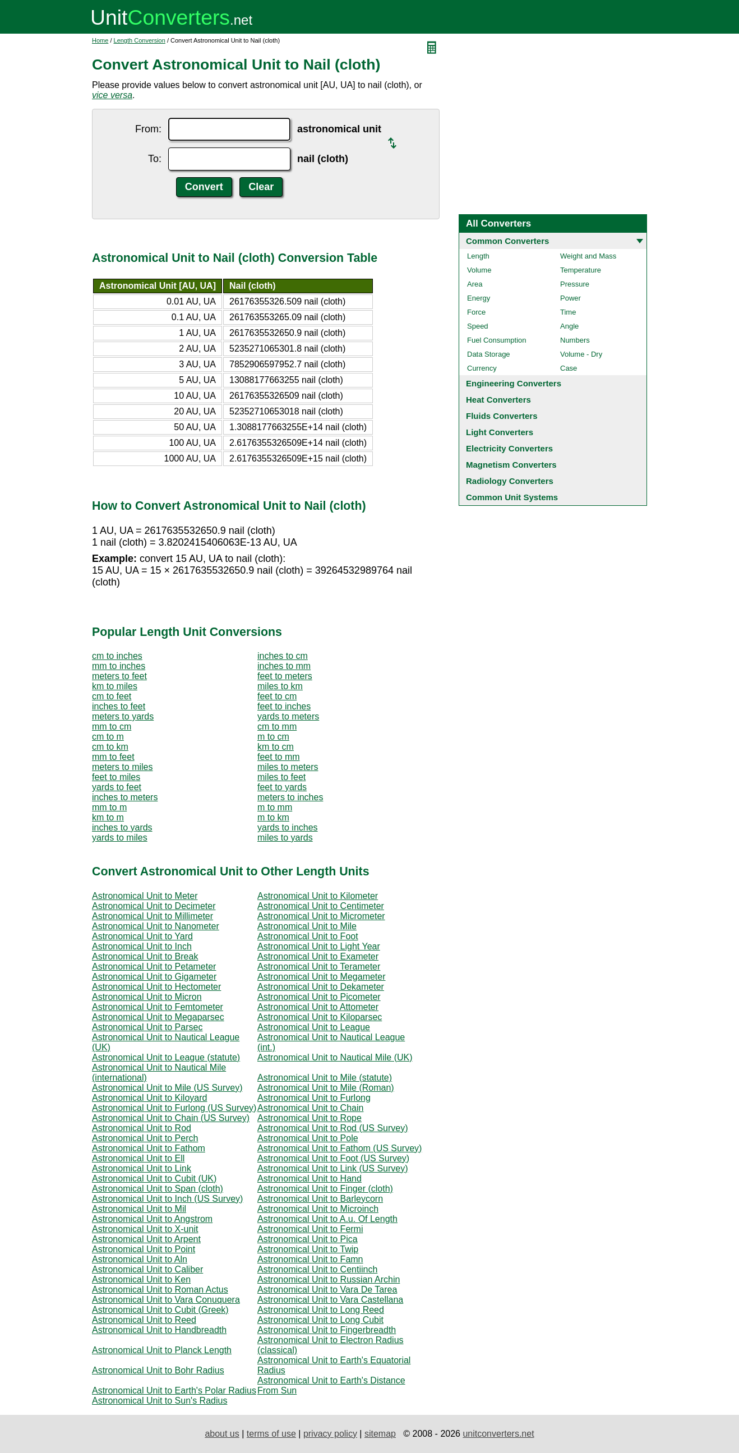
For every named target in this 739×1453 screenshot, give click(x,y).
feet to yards (282, 787)
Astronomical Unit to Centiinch (317, 1269)
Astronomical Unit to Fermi (310, 1229)
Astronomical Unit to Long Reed (320, 1309)
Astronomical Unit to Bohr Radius (158, 1370)
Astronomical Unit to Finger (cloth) (325, 1188)
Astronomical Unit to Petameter (154, 966)
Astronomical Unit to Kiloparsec (319, 1017)
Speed (477, 326)
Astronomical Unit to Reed (144, 1320)
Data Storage (488, 354)
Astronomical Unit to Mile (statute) (324, 1077)
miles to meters (287, 767)
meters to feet (119, 676)
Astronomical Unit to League (313, 1027)
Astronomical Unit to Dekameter (320, 986)
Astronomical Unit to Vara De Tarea (327, 1289)
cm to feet (111, 696)
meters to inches (290, 797)
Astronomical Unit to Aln (139, 1259)
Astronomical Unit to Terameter (318, 966)
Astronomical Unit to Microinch (317, 1209)
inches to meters (125, 797)
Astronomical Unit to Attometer (317, 1007)
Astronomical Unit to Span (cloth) (157, 1188)
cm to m (108, 736)
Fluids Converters (502, 416)
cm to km (110, 746)
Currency (482, 368)
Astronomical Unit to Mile (307, 926)
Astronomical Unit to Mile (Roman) (325, 1087)
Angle (569, 326)
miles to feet (281, 777)
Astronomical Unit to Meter (145, 896)
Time (568, 312)
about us (222, 1433)
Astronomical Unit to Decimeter (154, 906)
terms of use (271, 1433)
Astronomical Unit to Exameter (317, 956)
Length (478, 256)
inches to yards (122, 827)
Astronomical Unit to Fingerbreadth (326, 1330)
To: (154, 158)
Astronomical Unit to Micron (147, 997)
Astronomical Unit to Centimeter (320, 906)
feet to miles (116, 777)
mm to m (109, 807)
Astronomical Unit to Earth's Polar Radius (174, 1390)
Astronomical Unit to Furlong (314, 1098)
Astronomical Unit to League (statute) (166, 1057)
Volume (479, 270)
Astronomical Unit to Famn (310, 1259)
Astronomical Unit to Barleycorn (320, 1198)
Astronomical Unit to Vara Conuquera (166, 1299)
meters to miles (122, 767)
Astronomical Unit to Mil (139, 1209)
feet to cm (277, 696)
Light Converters (499, 432)
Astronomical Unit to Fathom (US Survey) (339, 1148)
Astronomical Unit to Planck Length (162, 1350)
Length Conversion (139, 40)
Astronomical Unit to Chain (310, 1108)
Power (570, 298)
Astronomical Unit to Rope (309, 1118)
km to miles (114, 686)
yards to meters (288, 716)
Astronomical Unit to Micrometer (321, 916)
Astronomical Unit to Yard (142, 936)
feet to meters (284, 676)
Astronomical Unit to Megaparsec (158, 1017)
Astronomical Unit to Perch (145, 1138)
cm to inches (117, 656)
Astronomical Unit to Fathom (148, 1148)
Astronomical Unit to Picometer (319, 997)
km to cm (275, 746)
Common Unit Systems (512, 497)
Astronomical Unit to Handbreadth (159, 1330)
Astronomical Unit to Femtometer (157, 1007)
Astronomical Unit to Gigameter (154, 976)
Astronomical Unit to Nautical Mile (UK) (335, 1057)
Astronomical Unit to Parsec (147, 1027)
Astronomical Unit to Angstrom (152, 1219)
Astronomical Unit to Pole (307, 1138)
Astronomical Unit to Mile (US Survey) (167, 1087)
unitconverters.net (498, 1433)
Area (474, 284)
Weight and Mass (588, 256)
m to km (273, 817)
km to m (108, 817)
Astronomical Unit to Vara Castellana (330, 1299)
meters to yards (123, 716)
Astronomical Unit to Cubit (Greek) (160, 1309)
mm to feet (113, 757)
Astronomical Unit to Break (145, 956)
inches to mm (284, 666)
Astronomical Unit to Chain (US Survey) (171, 1118)
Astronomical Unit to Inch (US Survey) (167, 1198)
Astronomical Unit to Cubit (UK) (154, 1178)
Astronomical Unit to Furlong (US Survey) (174, 1108)
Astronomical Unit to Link (141, 1168)
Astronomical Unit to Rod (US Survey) (332, 1128)
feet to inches (284, 706)
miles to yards (285, 837)
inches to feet (118, 706)
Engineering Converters (513, 383)
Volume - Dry (581, 354)
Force (476, 312)
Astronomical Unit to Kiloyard (149, 1098)
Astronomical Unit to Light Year (318, 946)
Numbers (575, 340)
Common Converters (507, 241)
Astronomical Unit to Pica (307, 1239)
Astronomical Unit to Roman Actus (160, 1289)
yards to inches (287, 827)
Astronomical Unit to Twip (307, 1249)
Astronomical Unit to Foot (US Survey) (333, 1158)
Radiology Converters (509, 481)
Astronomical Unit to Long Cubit (320, 1320)
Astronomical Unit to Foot (307, 936)
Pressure (574, 284)
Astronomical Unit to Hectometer (156, 986)
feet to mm (278, 757)
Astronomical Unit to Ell (138, 1158)
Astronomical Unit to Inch (142, 946)
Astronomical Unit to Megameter (321, 976)
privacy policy (330, 1433)
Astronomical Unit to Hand (309, 1178)
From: (148, 129)
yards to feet (116, 787)
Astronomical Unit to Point (143, 1249)
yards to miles (119, 837)
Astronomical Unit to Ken (141, 1279)
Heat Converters (498, 399)
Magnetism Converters (511, 464)
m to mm (274, 807)
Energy (478, 298)
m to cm (273, 736)
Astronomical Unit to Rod (141, 1128)
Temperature (580, 270)
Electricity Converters (509, 448)
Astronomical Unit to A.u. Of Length (327, 1219)
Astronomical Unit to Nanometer (155, 926)
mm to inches (118, 666)
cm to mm (277, 726)
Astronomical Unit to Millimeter (152, 916)
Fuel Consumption (496, 340)
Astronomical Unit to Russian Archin (328, 1279)
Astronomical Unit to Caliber (147, 1269)
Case (568, 368)
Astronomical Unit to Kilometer (317, 896)
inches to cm (282, 656)
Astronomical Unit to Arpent (146, 1239)
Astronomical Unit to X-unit (145, 1229)
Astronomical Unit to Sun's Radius (159, 1400)
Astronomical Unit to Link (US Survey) (332, 1168)
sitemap (380, 1433)
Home (100, 40)
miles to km (280, 686)
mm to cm (111, 726)
